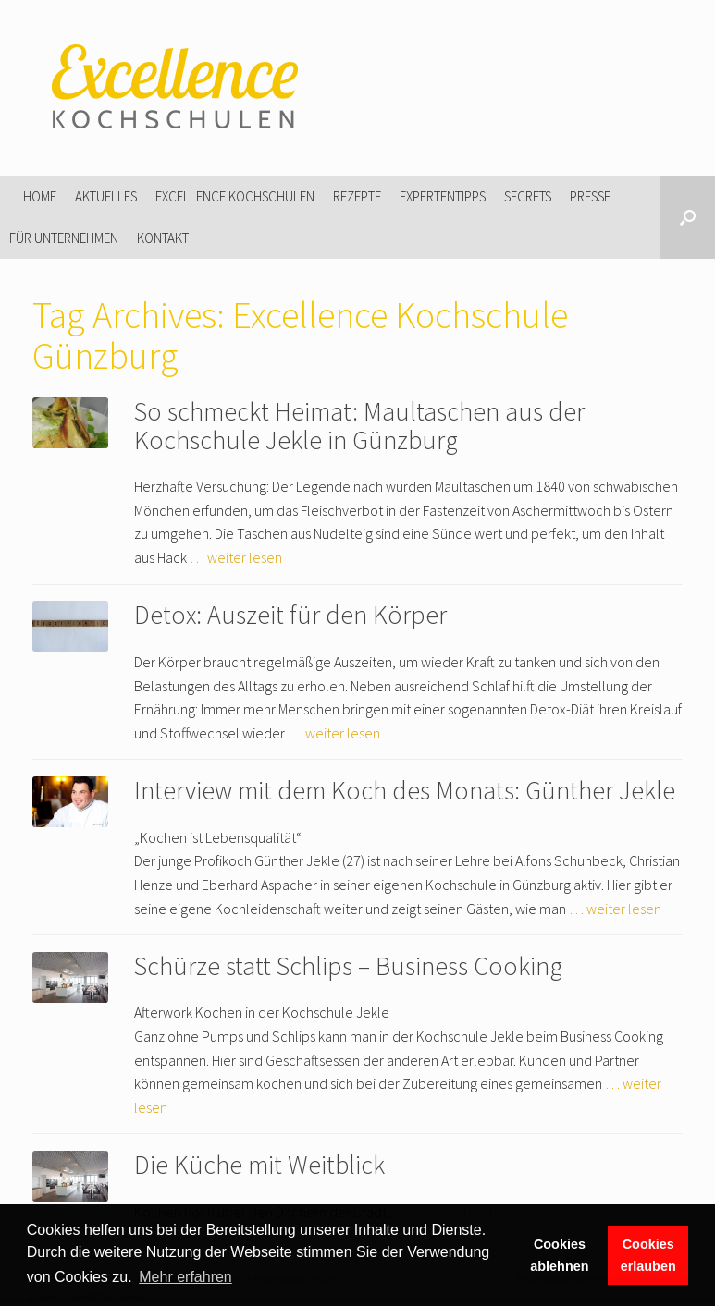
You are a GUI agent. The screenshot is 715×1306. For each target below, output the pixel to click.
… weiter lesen (236, 557)
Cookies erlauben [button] (648, 1255)
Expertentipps (443, 196)
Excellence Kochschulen (234, 196)
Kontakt (163, 238)
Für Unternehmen (63, 238)
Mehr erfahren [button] (185, 1277)
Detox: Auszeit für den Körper (290, 614)
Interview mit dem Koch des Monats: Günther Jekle (404, 790)
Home (39, 196)
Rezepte (357, 196)
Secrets (527, 196)
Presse (590, 196)
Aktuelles (106, 196)
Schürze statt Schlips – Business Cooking (348, 966)
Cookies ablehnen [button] (559, 1255)
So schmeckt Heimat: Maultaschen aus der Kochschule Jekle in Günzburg (359, 426)
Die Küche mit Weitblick (259, 1164)
